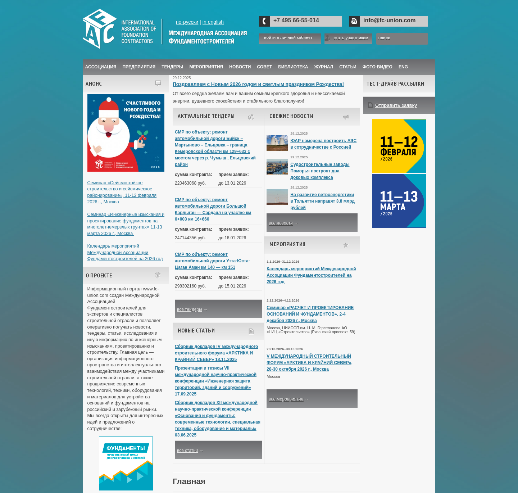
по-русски (187, 22)
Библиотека (293, 66)
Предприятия (138, 66)
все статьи (187, 450)
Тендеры (172, 66)
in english (213, 22)
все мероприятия (286, 399)
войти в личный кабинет (288, 38)
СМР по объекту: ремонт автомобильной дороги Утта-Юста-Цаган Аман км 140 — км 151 (212, 261)
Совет (264, 66)
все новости (281, 223)
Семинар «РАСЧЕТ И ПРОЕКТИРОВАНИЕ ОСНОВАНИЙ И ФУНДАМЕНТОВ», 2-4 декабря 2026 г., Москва (310, 314)
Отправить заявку (396, 105)
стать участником (350, 38)
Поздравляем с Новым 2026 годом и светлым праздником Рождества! (258, 84)
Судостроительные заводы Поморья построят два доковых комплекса (319, 171)
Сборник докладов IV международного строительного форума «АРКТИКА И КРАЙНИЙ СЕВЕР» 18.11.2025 (216, 353)
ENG (403, 66)
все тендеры (189, 309)
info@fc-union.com (389, 20)
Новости (240, 66)
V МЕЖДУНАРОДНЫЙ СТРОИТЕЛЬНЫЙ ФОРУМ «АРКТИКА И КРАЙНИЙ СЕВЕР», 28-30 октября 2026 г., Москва (310, 363)
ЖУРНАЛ (323, 66)
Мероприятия (206, 66)
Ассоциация (101, 66)
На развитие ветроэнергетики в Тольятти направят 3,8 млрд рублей (322, 201)
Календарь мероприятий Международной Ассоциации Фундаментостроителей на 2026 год (125, 252)
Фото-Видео (377, 66)
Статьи (347, 66)
